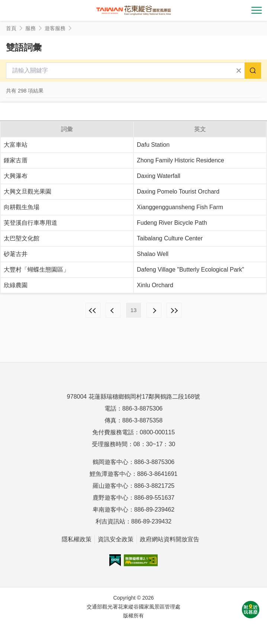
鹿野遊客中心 (110, 497)
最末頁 (174, 310)
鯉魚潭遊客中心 (110, 474)
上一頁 (113, 310)
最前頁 (93, 310)
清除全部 (239, 71)
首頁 (11, 28)
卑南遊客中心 (110, 509)
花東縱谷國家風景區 (133, 10)
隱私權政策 (76, 539)
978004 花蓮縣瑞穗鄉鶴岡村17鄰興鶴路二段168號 (133, 396)
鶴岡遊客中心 (110, 462)
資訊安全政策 (116, 539)
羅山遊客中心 (110, 486)
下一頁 (154, 310)
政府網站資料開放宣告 (169, 539)
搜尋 (253, 70)
